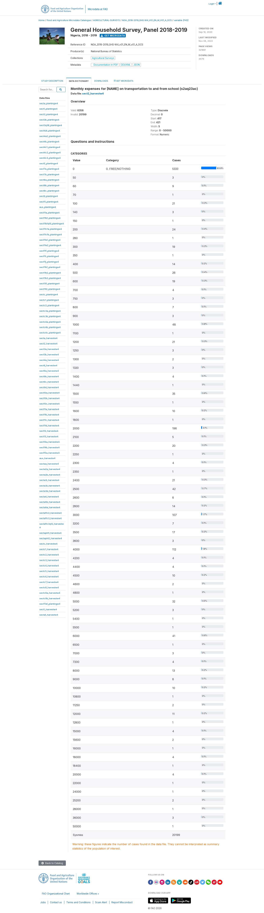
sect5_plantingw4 (48, 163)
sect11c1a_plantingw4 (50, 229)
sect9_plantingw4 (48, 196)
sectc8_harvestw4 (49, 587)
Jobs (43, 902)
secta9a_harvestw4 (49, 507)
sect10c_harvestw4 (49, 403)
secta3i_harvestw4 (49, 480)
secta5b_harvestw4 (49, 502)
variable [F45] (181, 20)
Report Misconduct (122, 902)
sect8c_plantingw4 (49, 190)
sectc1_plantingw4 (49, 300)
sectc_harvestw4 (48, 543)
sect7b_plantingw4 (49, 174)
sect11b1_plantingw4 (49, 218)
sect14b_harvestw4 (49, 447)
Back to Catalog (52, 863)
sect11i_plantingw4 (49, 256)
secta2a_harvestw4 (49, 469)
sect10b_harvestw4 (49, 398)
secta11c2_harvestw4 (50, 513)
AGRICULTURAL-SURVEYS (106, 20)
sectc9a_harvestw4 (49, 592)
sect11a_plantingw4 (49, 212)
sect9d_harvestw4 (49, 387)
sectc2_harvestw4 (49, 554)
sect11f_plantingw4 (49, 250)
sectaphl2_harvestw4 (50, 538)
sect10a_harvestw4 (49, 392)
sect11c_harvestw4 (49, 420)
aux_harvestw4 (47, 458)
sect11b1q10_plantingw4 (51, 223)
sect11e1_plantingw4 (49, 240)
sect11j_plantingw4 (49, 261)
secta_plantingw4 (48, 103)
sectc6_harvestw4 (49, 576)
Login (211, 4)
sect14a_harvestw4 (49, 442)
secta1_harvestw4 (48, 614)
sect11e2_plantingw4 (50, 245)
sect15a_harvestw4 (49, 452)
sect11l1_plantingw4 (49, 283)
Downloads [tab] (101, 81)
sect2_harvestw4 (48, 343)
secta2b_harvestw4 (49, 474)
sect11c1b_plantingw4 (50, 234)
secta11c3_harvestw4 (50, 518)
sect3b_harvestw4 (49, 354)
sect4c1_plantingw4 (49, 147)
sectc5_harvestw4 (49, 571)
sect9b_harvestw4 (49, 376)
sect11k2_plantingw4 (50, 272)
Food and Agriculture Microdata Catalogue (69, 20)
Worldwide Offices (87, 893)
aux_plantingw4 (47, 207)
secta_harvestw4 (48, 338)
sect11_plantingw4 (48, 201)
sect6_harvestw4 (48, 365)
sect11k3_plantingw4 (50, 278)
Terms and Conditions (78, 902)
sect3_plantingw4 (48, 114)
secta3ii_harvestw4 (49, 485)
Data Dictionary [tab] (79, 81)
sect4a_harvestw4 (49, 360)
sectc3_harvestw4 (49, 560)
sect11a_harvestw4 (49, 409)
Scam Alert (101, 902)
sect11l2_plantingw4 (49, 289)
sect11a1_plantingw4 (49, 603)
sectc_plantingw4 (48, 294)
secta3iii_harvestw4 (49, 491)
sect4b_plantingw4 (49, 141)
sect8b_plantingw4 (49, 185)
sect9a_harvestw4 (49, 370)
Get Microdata (113, 35)
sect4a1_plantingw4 (49, 130)
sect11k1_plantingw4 (49, 267)
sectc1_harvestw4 (48, 549)
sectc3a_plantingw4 (50, 311)
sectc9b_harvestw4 (49, 598)
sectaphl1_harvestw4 (50, 533)
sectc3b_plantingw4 (50, 316)
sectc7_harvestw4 (48, 582)
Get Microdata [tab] (123, 80)
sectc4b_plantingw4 (50, 327)
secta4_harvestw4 (49, 496)
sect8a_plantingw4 (49, 179)
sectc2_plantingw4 (49, 305)
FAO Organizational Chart (56, 893)
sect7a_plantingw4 (49, 168)
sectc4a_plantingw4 (50, 321)
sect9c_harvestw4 (49, 381)
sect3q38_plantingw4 (50, 125)
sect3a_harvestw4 (49, 349)
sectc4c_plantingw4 (50, 332)
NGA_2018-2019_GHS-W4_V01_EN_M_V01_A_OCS (147, 20)
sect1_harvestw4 (48, 609)
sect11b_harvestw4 (49, 414)
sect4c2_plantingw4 (50, 152)
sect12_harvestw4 (48, 431)
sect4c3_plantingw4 (50, 158)
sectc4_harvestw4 (49, 565)
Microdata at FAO (98, 9)
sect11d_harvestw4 (49, 425)
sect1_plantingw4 (48, 108)
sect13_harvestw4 (48, 436)
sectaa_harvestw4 (49, 463)
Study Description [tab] (52, 81)
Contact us (56, 902)
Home (42, 20)
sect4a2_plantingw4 (50, 136)
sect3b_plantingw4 (49, 119)
